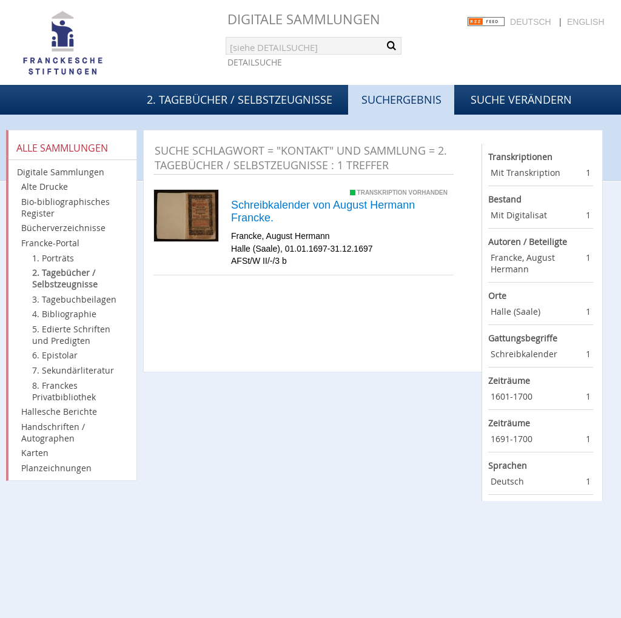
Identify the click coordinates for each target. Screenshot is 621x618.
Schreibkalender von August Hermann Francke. (323, 211)
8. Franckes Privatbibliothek (64, 391)
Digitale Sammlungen (303, 19)
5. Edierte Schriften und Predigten (71, 334)
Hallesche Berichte (59, 411)
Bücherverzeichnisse (63, 227)
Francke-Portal (50, 243)
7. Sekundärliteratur (73, 370)
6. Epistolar (55, 355)
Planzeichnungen (56, 468)
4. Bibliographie (64, 314)
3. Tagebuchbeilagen (74, 299)
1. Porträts (53, 258)
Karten (35, 452)
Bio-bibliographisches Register (65, 207)
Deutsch (530, 22)
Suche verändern (521, 99)
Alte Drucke (44, 186)
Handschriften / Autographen (53, 432)
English (585, 22)
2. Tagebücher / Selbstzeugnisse (239, 99)
